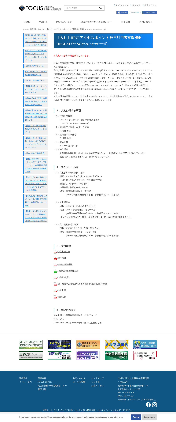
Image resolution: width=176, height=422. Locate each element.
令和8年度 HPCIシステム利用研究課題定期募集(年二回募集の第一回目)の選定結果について (36, 115)
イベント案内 (25, 382)
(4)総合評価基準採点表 (66, 271)
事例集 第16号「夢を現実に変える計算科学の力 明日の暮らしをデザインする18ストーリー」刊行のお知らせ (36, 40)
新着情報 (33, 29)
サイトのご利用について (69, 410)
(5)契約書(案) (61, 277)
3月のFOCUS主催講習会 (34, 153)
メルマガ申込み (135, 12)
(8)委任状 (60, 297)
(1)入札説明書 (62, 251)
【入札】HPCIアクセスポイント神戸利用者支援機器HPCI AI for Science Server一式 (76, 29)
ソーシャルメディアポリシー (119, 410)
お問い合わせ (145, 22)
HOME (27, 22)
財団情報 (125, 22)
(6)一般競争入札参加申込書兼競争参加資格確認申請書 (80, 284)
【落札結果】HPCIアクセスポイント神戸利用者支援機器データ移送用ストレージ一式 (36, 201)
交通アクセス (150, 5)
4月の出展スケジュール (34, 66)
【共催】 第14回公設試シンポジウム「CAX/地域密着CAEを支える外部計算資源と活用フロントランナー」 (36, 216)
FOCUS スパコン (45, 382)
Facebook (122, 12)
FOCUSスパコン (64, 22)
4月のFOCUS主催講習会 (34, 80)
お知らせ (41, 29)
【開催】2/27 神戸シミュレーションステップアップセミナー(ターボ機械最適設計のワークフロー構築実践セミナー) (36, 165)
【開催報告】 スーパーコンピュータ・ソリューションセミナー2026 (36, 89)
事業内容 (43, 22)
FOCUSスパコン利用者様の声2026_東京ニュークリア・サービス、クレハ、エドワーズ (36, 55)
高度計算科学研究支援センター (96, 22)
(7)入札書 (60, 290)
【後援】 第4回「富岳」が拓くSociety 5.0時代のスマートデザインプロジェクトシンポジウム (36, 142)
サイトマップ (122, 5)
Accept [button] (123, 417)
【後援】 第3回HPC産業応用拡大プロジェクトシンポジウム (36, 129)
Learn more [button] (146, 417)
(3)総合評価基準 (63, 264)
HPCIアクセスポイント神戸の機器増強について (36, 73)
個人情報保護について (93, 410)
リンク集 (136, 5)
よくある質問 (79, 382)
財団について (49, 410)
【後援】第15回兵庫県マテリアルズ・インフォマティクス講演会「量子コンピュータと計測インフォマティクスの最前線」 (36, 183)
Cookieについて (150, 12)
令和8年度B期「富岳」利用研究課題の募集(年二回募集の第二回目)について (36, 101)
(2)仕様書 (60, 258)
